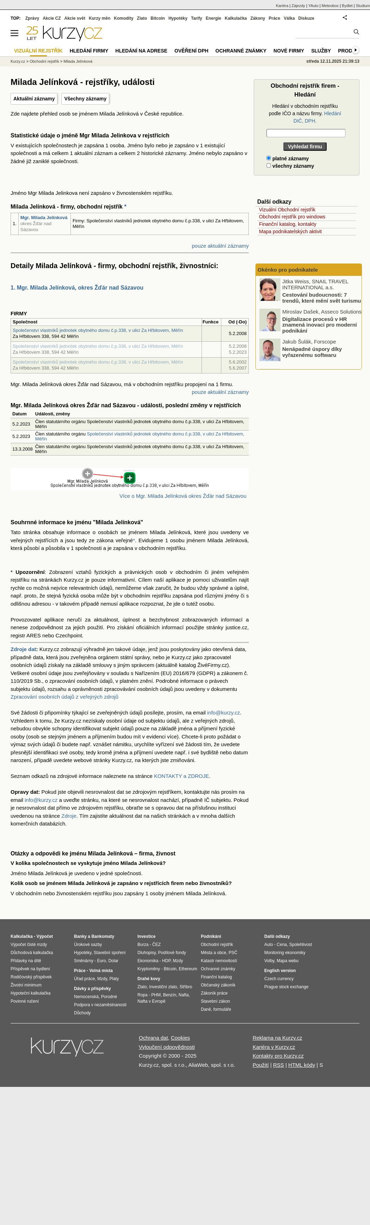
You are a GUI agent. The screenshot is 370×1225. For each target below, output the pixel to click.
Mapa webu (287, 960)
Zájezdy (298, 6)
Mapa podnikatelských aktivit (290, 231)
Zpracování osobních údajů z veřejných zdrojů (64, 697)
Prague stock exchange (286, 986)
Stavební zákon (215, 1001)
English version (280, 970)
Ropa (142, 994)
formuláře (222, 1009)
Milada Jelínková (77, 61)
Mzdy (102, 978)
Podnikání (211, 936)
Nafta (184, 994)
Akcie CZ (52, 18)
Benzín (169, 994)
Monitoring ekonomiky (285, 952)
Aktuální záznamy (34, 98)
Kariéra (282, 6)
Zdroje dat (23, 649)
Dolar (113, 960)
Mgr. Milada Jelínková (44, 217)
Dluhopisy (146, 952)
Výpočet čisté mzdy (29, 944)
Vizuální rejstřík (38, 51)
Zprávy (32, 18)
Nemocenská (86, 996)
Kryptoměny (148, 968)
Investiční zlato (163, 986)
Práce (274, 18)
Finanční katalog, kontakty (287, 224)
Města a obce (213, 952)
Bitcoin (157, 18)
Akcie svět (74, 18)
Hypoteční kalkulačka (30, 993)
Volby (269, 960)
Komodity (123, 18)
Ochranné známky (240, 51)
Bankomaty (102, 936)
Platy (114, 978)
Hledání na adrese (141, 51)
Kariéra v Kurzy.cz (274, 1047)
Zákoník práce (214, 993)
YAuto (313, 6)
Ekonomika (147, 960)
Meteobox (330, 6)
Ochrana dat (153, 1038)
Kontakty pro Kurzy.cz (278, 1056)
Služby (321, 51)
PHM (156, 994)
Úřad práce (84, 978)
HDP (166, 960)
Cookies (180, 1038)
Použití (261, 1065)
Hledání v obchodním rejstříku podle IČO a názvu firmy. (305, 113)
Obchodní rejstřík (44, 61)
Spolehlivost (300, 944)
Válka (289, 18)
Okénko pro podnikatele (288, 270)
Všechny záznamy (85, 98)
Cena (282, 944)
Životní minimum (26, 985)
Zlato (142, 18)
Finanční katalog (216, 977)
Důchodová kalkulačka (32, 952)
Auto (268, 944)
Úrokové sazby (88, 944)
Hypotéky (177, 18)
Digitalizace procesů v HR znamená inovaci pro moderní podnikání (319, 325)
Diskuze (306, 18)
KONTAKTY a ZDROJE (181, 776)
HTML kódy (301, 1065)
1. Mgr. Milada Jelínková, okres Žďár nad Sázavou (77, 288)
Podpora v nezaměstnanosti (100, 1004)
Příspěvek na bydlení (30, 968)
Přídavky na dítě (26, 960)
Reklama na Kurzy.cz (277, 1038)
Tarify (196, 18)
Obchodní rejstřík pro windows (292, 216)
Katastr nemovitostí (219, 960)
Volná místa (100, 970)
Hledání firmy (89, 51)
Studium (363, 6)
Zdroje (68, 816)
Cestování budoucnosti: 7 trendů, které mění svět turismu (321, 298)
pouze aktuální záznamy (220, 246)
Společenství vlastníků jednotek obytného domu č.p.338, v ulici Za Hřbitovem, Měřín (98, 330)
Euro (101, 960)
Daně (206, 1009)
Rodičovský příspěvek (31, 977)
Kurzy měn (99, 18)
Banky (80, 936)
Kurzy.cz (18, 61)
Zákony (257, 18)
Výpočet (44, 936)
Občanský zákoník (218, 985)
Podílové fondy (172, 952)
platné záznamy (287, 158)
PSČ (233, 952)
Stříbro (185, 986)
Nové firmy (288, 51)
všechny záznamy (290, 166)
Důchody (82, 1012)
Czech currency (279, 978)
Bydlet (347, 6)
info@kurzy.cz (223, 713)
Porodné (109, 996)
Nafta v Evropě (151, 1001)
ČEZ (156, 944)
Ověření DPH (191, 51)
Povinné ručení (25, 1001)
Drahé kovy (148, 978)
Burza (142, 944)
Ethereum (188, 968)
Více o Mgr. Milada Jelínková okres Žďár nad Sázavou (182, 496)
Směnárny (83, 960)
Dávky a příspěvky (92, 988)
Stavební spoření (110, 952)
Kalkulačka (236, 18)
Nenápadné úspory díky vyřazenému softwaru (312, 352)
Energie (213, 18)
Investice (146, 936)
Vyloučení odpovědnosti (167, 1047)
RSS (278, 1065)
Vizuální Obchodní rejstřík (287, 209)
